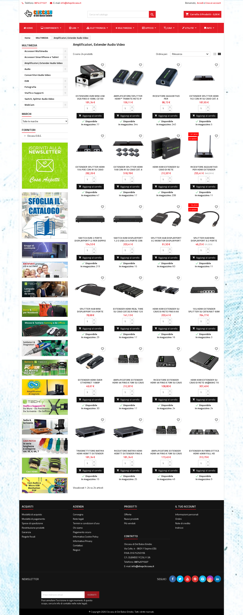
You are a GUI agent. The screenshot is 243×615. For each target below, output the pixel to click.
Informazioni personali (186, 514)
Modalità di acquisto (32, 514)
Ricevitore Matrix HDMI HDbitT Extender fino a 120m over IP (128, 453)
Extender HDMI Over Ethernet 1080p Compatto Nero (90, 382)
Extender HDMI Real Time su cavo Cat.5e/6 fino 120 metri (128, 311)
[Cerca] (121, 14)
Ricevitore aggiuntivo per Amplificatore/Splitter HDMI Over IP (166, 100)
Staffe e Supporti (34, 93)
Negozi (76, 550)
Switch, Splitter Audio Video (39, 99)
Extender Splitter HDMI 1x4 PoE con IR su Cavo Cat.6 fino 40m (90, 169)
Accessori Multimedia (36, 51)
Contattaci (78, 545)
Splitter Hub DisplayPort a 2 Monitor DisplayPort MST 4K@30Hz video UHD (166, 240)
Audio (28, 69)
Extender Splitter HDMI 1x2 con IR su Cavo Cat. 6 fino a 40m (204, 98)
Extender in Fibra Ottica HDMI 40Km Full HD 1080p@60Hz (204, 453)
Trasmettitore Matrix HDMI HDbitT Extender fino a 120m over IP (90, 453)
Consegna (78, 514)
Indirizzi (179, 527)
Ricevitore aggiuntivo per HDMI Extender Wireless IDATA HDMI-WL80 (204, 169)
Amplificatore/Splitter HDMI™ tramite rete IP (128, 97)
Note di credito (182, 523)
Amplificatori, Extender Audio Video (44, 63)
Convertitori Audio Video (38, 75)
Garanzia (26, 532)
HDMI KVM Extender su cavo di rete (166, 168)
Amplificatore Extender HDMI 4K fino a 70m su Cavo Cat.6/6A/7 (128, 382)
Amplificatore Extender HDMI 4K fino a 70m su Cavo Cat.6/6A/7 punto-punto (166, 453)
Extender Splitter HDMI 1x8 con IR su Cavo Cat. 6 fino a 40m (128, 169)
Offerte (127, 514)
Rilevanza (190, 54)
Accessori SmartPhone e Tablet (42, 57)
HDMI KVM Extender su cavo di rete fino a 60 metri (166, 311)
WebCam (29, 105)
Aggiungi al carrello (90, 115)
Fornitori (28, 130)
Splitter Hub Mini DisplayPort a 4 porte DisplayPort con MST (90, 311)
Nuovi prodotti (131, 519)
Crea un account (213, 3)
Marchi (26, 114)
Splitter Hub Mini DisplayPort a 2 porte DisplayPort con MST (204, 240)
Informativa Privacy (82, 541)
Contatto (131, 536)
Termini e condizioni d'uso (86, 523)
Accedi (200, 3)
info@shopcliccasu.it (71, 3)
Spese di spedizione (32, 523)
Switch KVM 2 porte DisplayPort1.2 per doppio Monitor (90, 240)
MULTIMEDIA (29, 45)
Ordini (178, 519)
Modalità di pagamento (33, 519)
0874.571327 (40, 3)
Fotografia (30, 87)
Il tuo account (185, 506)
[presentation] (67, 583)
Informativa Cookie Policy (85, 536)
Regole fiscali (28, 536)
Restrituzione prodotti (33, 527)
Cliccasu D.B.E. (34, 136)
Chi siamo (78, 527)
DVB (27, 81)
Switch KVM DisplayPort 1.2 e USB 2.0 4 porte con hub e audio (128, 240)
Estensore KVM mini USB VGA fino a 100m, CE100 (90, 97)
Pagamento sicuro (82, 532)
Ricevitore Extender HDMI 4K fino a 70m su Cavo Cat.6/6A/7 (166, 382)
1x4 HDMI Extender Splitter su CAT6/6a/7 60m (204, 310)
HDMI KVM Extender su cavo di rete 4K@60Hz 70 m (204, 382)
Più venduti (129, 523)
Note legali (78, 519)
